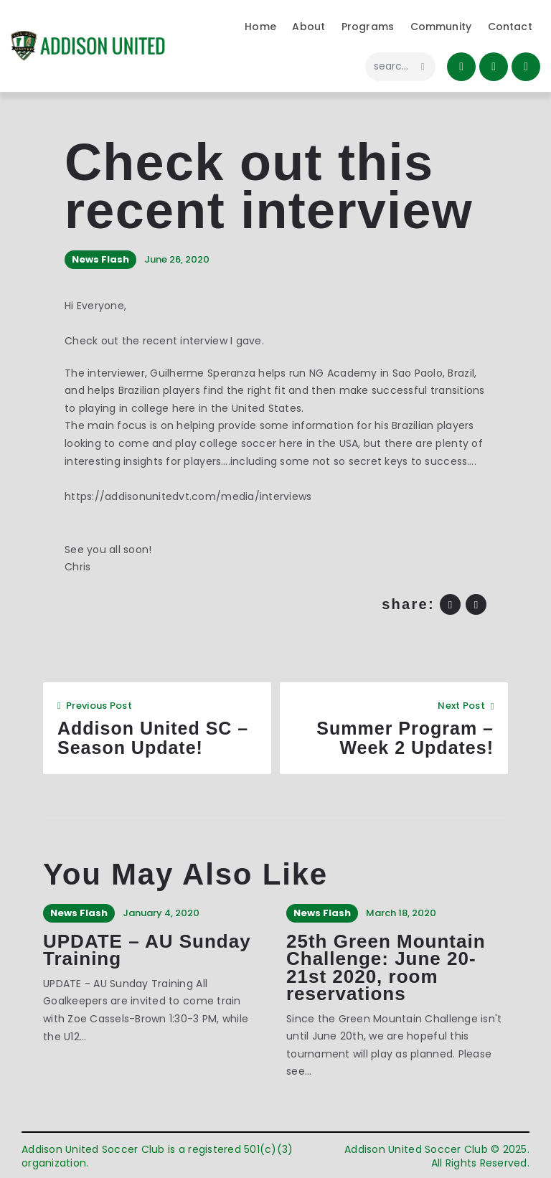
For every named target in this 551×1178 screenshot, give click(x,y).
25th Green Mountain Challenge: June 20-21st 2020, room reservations (386, 968)
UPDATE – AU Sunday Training (147, 950)
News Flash (100, 259)
